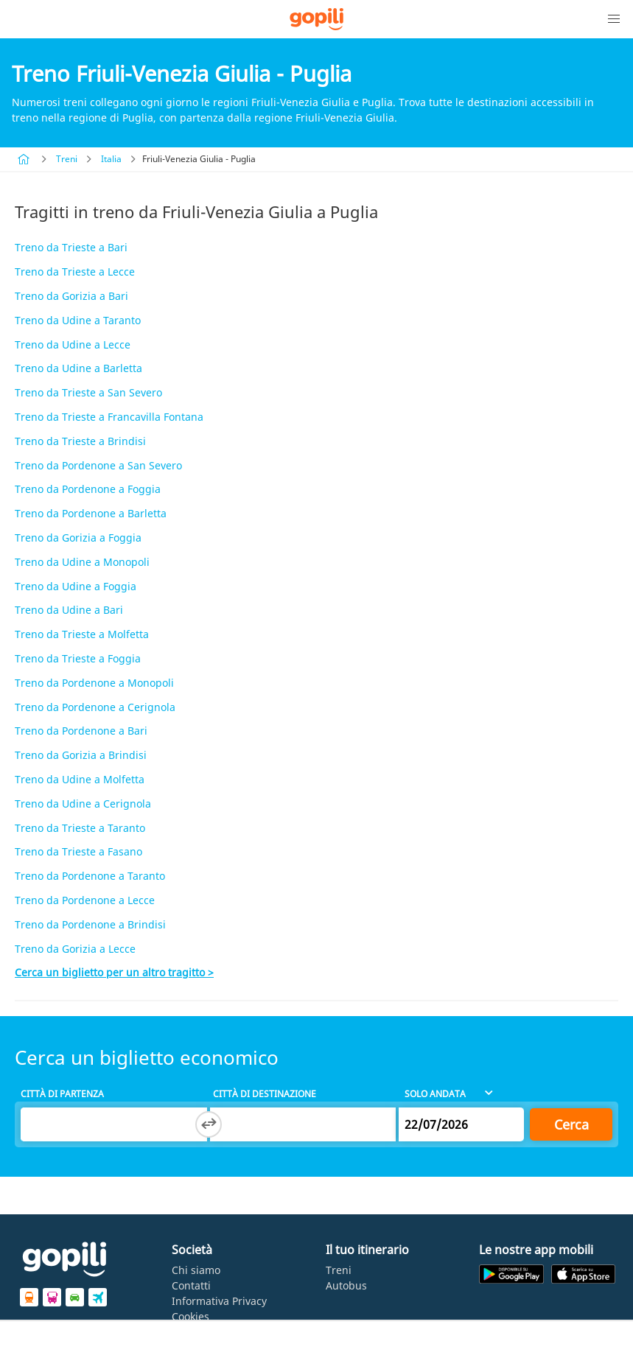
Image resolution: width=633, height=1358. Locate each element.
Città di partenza (62, 1094)
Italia (111, 159)
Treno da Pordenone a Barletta (91, 513)
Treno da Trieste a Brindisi (80, 441)
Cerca (571, 1124)
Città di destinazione (264, 1094)
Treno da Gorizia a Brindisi (81, 755)
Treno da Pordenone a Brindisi (90, 924)
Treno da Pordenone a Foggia (88, 489)
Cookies (190, 1316)
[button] (614, 19)
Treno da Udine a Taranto (78, 320)
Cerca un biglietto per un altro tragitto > (114, 972)
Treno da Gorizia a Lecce (75, 949)
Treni (66, 159)
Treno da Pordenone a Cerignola (95, 707)
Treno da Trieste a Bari (71, 247)
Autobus (346, 1285)
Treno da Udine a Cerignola (83, 804)
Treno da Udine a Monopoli (82, 562)
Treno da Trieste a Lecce (75, 272)
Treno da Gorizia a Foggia (78, 538)
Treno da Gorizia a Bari (71, 296)
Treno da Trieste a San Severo (88, 392)
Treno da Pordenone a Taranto (90, 876)
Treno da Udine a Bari (69, 610)
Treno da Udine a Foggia (75, 586)
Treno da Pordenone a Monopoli (94, 683)
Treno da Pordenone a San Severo (98, 465)
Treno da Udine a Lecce (72, 344)
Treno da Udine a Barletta (78, 368)
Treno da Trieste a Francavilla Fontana (109, 417)
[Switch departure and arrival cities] (208, 1124)
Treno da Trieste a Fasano (78, 851)
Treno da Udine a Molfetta (79, 779)
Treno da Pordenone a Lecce (85, 900)
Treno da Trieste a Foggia (78, 658)
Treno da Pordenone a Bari (81, 731)
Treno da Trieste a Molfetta (82, 634)
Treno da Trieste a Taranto (80, 828)
